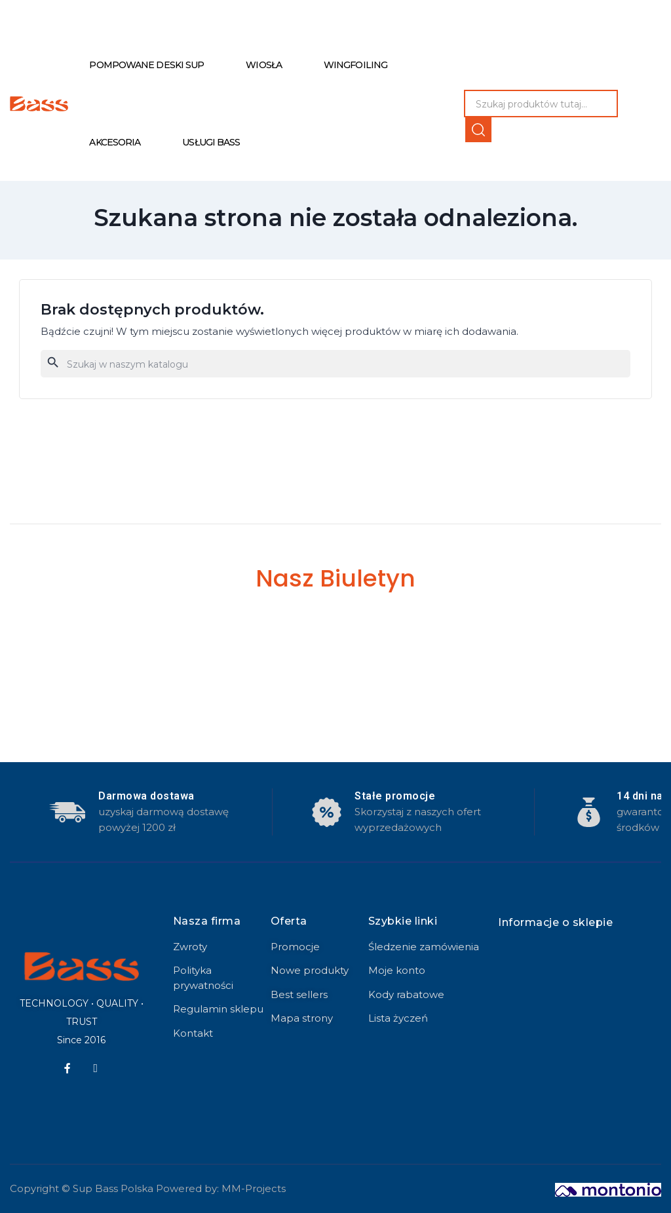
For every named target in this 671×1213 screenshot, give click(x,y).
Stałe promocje (395, 796)
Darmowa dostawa (146, 796)
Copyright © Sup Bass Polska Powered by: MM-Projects (148, 1188)
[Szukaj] (335, 363)
